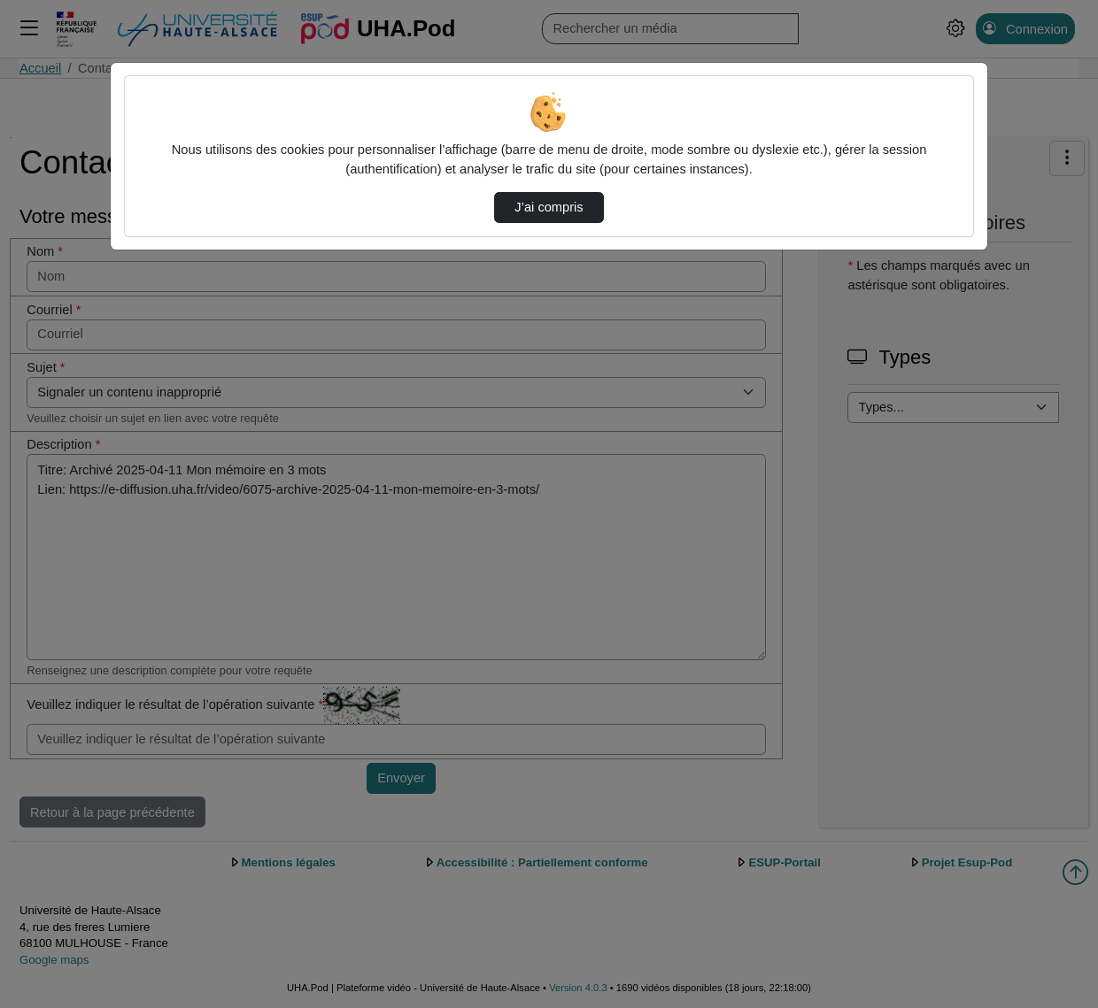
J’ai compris (548, 207)
